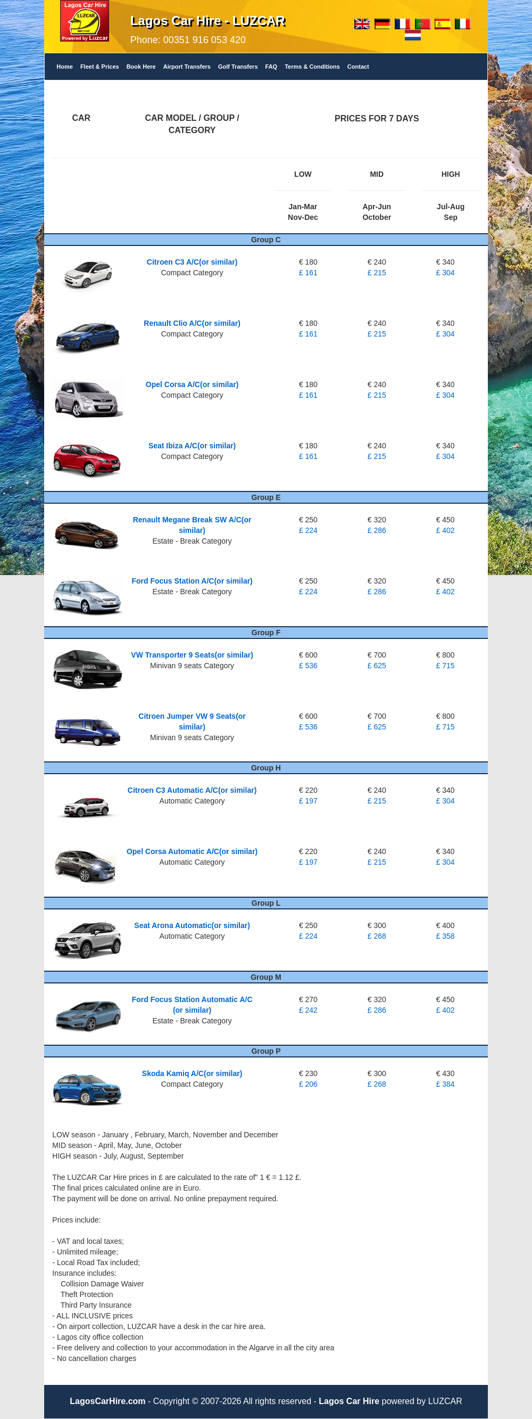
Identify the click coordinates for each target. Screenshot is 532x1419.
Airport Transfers (187, 66)
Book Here (141, 66)
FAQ (271, 66)
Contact (358, 66)
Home (64, 66)
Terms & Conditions (312, 66)
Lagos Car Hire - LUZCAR (207, 20)
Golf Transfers (238, 66)
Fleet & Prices (99, 66)
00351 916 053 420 (204, 40)
